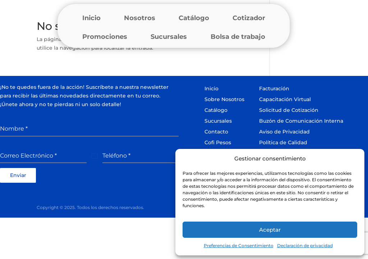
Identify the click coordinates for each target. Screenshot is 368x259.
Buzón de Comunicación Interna (301, 121)
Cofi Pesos (217, 142)
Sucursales (169, 37)
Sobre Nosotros (224, 99)
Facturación (274, 88)
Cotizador (249, 18)
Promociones (104, 37)
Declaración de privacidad (305, 245)
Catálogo (194, 18)
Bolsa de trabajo (238, 37)
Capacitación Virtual (285, 99)
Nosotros (139, 18)
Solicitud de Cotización (288, 110)
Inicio (91, 18)
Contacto (216, 131)
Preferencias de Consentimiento (238, 245)
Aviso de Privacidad (284, 131)
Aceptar (270, 229)
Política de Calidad (283, 142)
